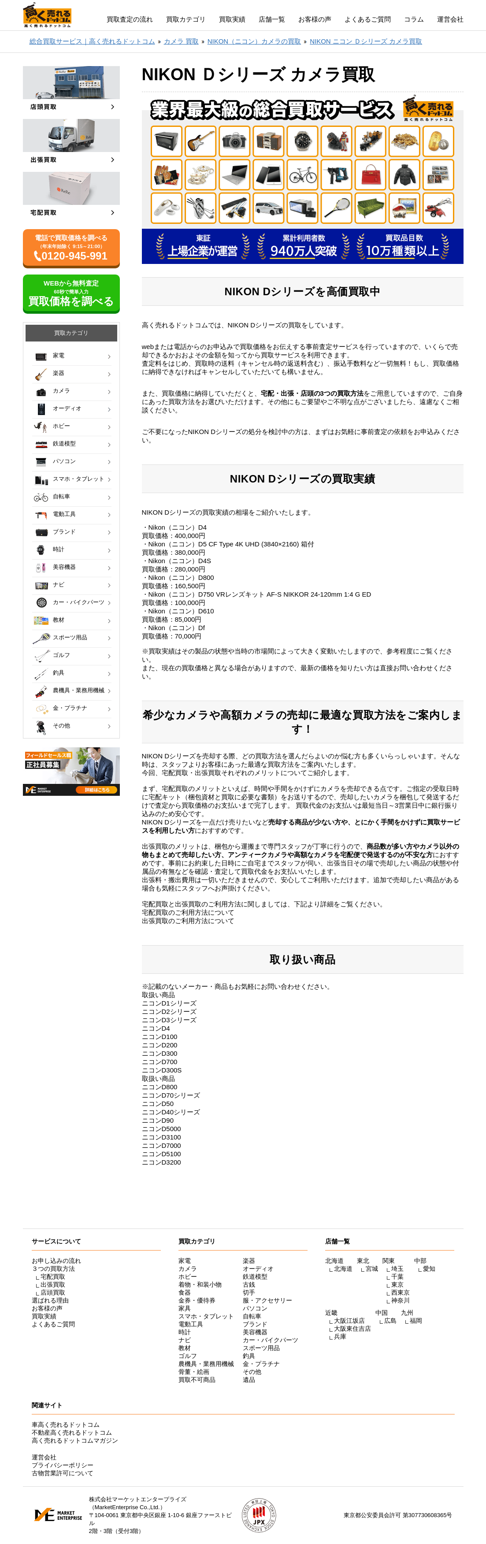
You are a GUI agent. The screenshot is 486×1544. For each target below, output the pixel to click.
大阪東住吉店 (352, 1328)
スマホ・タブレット (78, 478)
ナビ (58, 584)
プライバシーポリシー (62, 1465)
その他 (61, 725)
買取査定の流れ (130, 19)
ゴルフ (61, 655)
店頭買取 (53, 1292)
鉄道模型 (64, 443)
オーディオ (67, 408)
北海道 (343, 1268)
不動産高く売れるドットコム (72, 1432)
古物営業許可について (62, 1473)
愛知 (429, 1268)
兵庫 (340, 1336)
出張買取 (53, 1284)
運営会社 (450, 19)
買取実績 (232, 19)
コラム (414, 19)
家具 (184, 1308)
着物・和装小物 (200, 1284)
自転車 (61, 496)
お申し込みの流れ (56, 1260)
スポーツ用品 (70, 637)
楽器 (58, 373)
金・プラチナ (70, 708)
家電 (58, 355)
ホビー (61, 426)
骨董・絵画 (193, 1371)
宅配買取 (53, 1276)
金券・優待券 (196, 1300)
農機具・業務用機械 (78, 690)
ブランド (64, 531)
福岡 (416, 1320)
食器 (184, 1292)
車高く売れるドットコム (66, 1424)
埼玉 (397, 1268)
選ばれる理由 (50, 1300)
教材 (58, 619)
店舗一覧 (272, 19)
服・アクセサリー (267, 1300)
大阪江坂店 (349, 1320)
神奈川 (400, 1300)
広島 (390, 1320)
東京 (397, 1284)
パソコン (64, 461)
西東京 (400, 1292)
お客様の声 (314, 19)
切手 (249, 1292)
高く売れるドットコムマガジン (75, 1440)
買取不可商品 (196, 1379)
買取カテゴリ (186, 19)
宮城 (372, 1268)
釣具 (58, 672)
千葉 (397, 1276)
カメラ (61, 390)
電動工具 (64, 514)
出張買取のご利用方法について (188, 920)
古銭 (249, 1284)
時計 (58, 549)
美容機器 (64, 567)
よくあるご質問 (368, 19)
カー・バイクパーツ (78, 602)
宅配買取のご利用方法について (188, 912)
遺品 (249, 1379)
